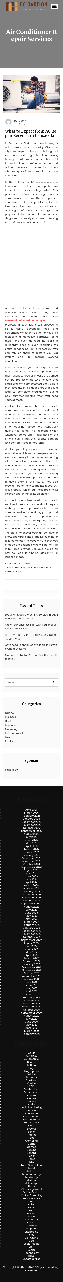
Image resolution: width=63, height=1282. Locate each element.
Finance (31, 1134)
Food (31, 1137)
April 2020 (31, 1027)
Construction (31, 1092)
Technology (31, 1252)
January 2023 (31, 927)
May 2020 (32, 1024)
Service (23, 124)
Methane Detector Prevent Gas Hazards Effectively (31, 657)
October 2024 (31, 864)
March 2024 (31, 885)
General (31, 1152)
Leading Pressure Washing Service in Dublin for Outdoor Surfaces (31, 616)
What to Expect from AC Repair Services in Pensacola (30, 133)
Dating (31, 1101)
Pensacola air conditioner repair (26, 320)
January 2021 (31, 1000)
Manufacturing (31, 1174)
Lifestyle (31, 1168)
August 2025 (31, 833)
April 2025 (31, 846)
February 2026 (31, 815)
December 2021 (31, 967)
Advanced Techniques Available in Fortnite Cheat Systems (31, 647)
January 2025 (31, 855)
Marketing (11, 729)
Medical (31, 1180)
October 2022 (31, 936)
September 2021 (31, 976)
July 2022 (31, 946)
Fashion (31, 1131)
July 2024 (31, 873)
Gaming (31, 1149)
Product (10, 741)
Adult (31, 1052)
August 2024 (31, 870)
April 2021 (31, 991)
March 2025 (31, 849)
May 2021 (31, 988)
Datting (31, 1104)
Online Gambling (31, 1195)
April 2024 (31, 882)
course (31, 1095)
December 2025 (31, 821)
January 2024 (31, 891)
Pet (31, 1201)
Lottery (31, 1171)
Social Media (31, 1243)
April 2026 (31, 809)
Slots (31, 1240)
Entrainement (31, 1119)
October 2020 (31, 1009)
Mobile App (32, 1183)
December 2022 (31, 930)
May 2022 (31, 952)
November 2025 (31, 824)
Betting (31, 1065)
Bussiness (31, 1080)
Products (31, 1216)
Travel (31, 1255)
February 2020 (31, 1033)
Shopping (32, 1228)
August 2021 (31, 979)
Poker (31, 1204)
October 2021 (31, 973)
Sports (31, 1249)
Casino (9, 713)
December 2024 (31, 858)
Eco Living (31, 1110)
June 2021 (32, 985)
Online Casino (31, 1192)
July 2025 (31, 837)
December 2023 (31, 894)
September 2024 (31, 867)
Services (31, 1225)
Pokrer (31, 1207)
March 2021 (31, 994)
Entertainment (14, 733)
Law (7, 737)
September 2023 (31, 903)
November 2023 (31, 897)
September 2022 (31, 940)
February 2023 (31, 924)
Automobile (31, 1059)
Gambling (31, 1140)
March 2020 (31, 1030)
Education (11, 725)
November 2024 (31, 861)
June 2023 (31, 912)
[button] (54, 6)
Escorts (31, 1128)
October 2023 (31, 900)
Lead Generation (31, 1165)
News (31, 1186)
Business (10, 717)
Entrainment (31, 1122)
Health (9, 721)
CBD (31, 1086)
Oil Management (31, 1189)
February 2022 (31, 961)
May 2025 (32, 843)
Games (31, 1146)
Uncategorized (31, 1258)
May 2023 (31, 915)
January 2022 (31, 964)
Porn (31, 1210)
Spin (31, 1246)
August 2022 (31, 943)
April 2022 (31, 955)
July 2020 (31, 1018)
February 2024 (31, 888)
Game (31, 1143)
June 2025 (31, 840)
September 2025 (31, 830)
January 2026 (31, 818)
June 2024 (31, 876)
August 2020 (31, 1015)
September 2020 (31, 1012)
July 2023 (31, 909)
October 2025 (31, 827)
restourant (31, 1219)
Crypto (31, 1098)
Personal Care (31, 1198)
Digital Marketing (31, 1107)
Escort (31, 1125)
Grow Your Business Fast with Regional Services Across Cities (31, 626)
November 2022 (31, 933)
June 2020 (31, 1021)
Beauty (31, 1062)
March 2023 (31, 921)
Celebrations (32, 1089)
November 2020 (31, 1006)
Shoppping (31, 1231)
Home (31, 1158)
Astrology (31, 1055)
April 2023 (31, 918)
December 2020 (31, 1003)
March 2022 (31, 958)
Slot (31, 1234)
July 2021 (31, 982)
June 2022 (31, 949)
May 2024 (32, 879)
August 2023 (31, 906)
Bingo (31, 1068)
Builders (31, 1074)
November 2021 (31, 970)
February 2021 (31, 997)
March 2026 (31, 812)
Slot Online (31, 1237)
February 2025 (31, 852)
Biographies (31, 1071)
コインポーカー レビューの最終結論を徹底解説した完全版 (30, 636)
